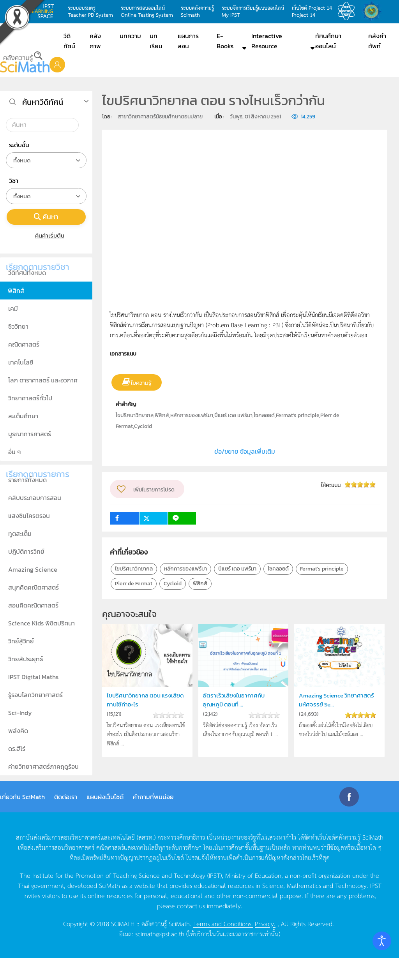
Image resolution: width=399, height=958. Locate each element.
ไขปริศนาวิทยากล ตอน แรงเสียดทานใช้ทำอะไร (145, 699)
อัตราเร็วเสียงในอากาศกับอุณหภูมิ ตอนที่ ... (234, 699)
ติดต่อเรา (65, 796)
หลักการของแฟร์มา (185, 569)
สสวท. (348, 11)
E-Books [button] (225, 41)
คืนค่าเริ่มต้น (46, 235)
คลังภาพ (95, 41)
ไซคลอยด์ (278, 569)
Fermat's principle (322, 569)
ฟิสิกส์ (200, 583)
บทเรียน (156, 41)
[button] (57, 64)
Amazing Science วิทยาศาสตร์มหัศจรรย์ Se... (336, 699)
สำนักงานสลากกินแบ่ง (373, 11)
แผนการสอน (188, 41)
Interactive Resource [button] (266, 41)
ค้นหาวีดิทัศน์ (42, 102)
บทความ (130, 36)
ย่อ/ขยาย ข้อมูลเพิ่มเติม (244, 451)
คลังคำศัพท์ (377, 41)
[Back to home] (24, 61)
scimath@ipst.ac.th (159, 933)
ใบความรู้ (141, 382)
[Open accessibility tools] (382, 941)
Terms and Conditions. (223, 923)
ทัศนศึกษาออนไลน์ (328, 41)
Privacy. (265, 923)
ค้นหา (46, 216)
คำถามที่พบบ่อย (153, 796)
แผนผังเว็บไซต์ (105, 796)
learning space (44, 11)
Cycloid (173, 583)
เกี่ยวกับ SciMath (22, 796)
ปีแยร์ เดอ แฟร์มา (237, 569)
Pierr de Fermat (133, 583)
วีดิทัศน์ (69, 41)
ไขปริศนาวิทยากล (134, 569)
